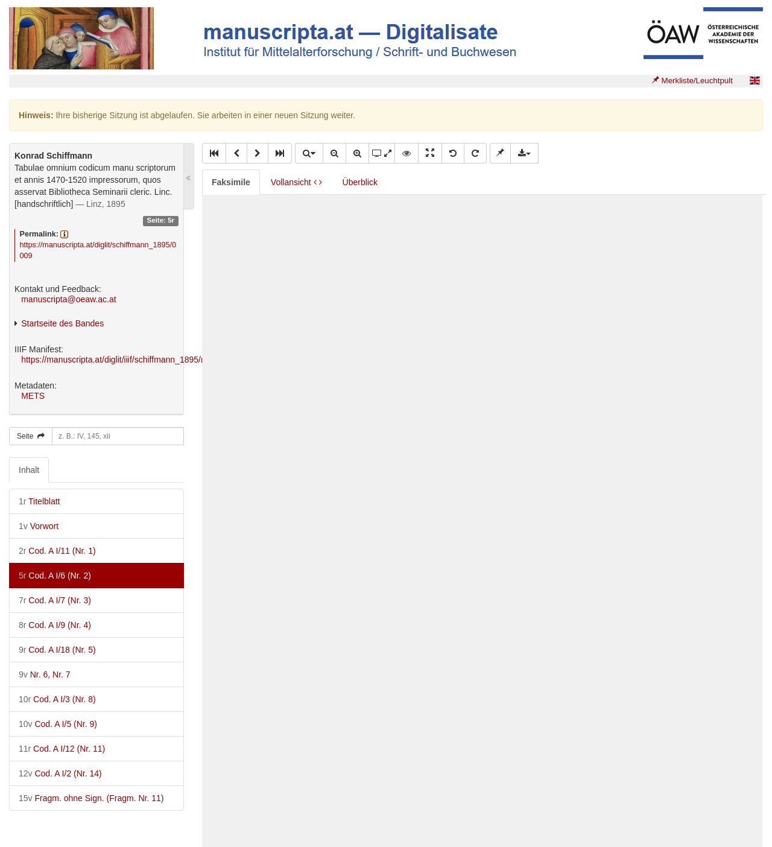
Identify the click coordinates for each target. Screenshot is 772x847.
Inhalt (29, 470)
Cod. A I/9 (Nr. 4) (55, 625)
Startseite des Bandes (62, 323)
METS (33, 396)
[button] (214, 153)
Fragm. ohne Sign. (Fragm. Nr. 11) (91, 798)
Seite (31, 436)
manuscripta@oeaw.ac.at (68, 299)
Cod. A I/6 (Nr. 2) (55, 575)
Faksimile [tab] (231, 182)
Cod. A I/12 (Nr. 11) (62, 748)
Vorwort (39, 526)
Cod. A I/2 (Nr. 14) (60, 773)
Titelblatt (39, 501)
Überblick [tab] (360, 182)
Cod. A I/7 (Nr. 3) (55, 600)
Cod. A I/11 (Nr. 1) (57, 551)
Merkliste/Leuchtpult (692, 80)
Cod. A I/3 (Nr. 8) (57, 699)
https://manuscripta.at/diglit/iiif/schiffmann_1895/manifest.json (135, 359)
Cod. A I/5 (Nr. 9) (58, 724)
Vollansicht (296, 182)
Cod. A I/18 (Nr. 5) (57, 650)
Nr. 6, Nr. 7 (45, 674)
